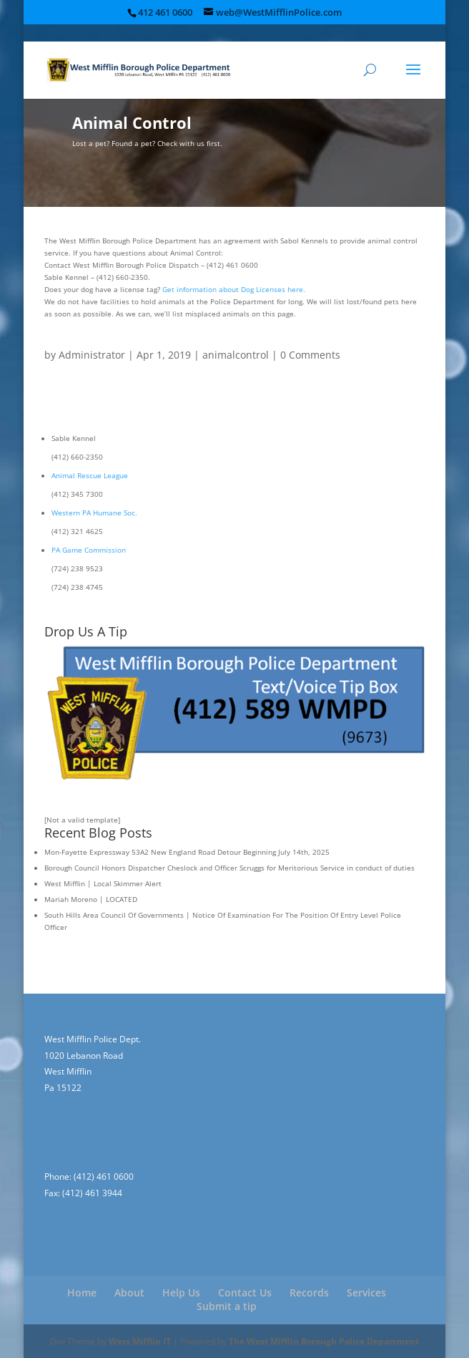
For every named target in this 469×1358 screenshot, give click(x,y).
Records (309, 1292)
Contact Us (245, 1292)
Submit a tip (227, 1306)
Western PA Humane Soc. (94, 513)
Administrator (92, 355)
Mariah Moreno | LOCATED (90, 899)
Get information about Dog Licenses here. (233, 289)
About (129, 1292)
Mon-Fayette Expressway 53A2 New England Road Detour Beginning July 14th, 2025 (187, 852)
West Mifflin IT (140, 1341)
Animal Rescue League (89, 475)
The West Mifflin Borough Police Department (324, 1341)
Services (366, 1292)
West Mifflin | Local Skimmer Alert (103, 883)
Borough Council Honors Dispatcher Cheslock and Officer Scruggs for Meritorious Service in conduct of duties (229, 868)
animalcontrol (235, 355)
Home (82, 1292)
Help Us (181, 1292)
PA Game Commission (88, 550)
